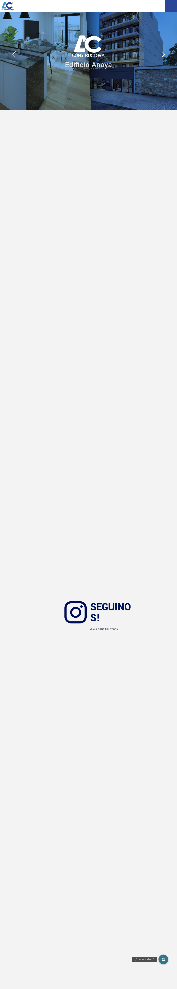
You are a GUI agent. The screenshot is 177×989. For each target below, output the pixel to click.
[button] (163, 959)
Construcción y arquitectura (89, 68)
